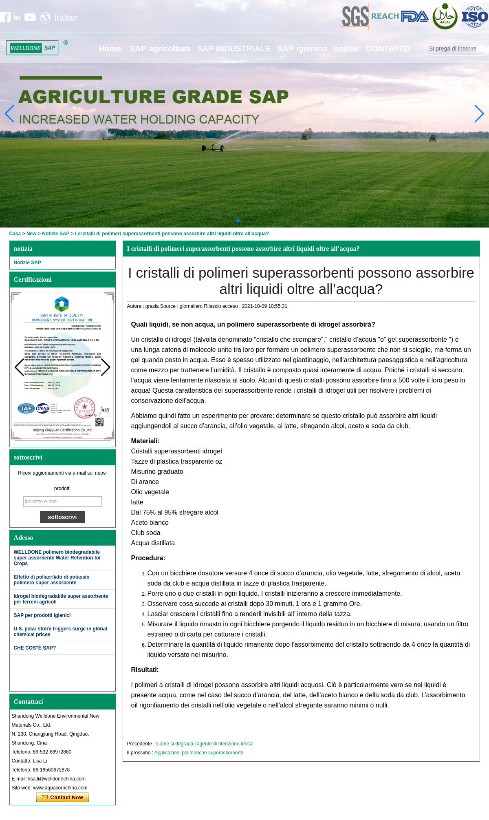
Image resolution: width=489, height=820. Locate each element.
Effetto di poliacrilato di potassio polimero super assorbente (52, 580)
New (31, 233)
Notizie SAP (55, 233)
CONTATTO (388, 48)
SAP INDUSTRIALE (234, 48)
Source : (170, 306)
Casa (15, 233)
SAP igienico (302, 48)
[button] (238, 220)
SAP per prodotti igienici (42, 615)
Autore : (136, 306)
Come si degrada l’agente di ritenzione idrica (204, 744)
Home (110, 48)
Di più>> (98, 537)
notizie (346, 48)
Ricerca (483, 48)
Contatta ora (62, 797)
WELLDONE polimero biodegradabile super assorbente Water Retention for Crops (57, 557)
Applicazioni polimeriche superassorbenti (198, 753)
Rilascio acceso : (223, 306)
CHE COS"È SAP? (35, 648)
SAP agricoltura (160, 48)
